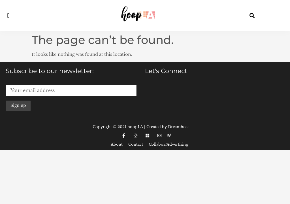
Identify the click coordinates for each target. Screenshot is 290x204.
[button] (8, 15)
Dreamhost (178, 126)
